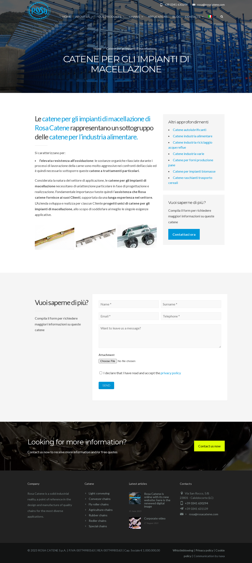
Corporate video (155, 518)
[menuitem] (210, 16)
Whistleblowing (183, 550)
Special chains (98, 526)
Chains (136, 16)
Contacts (194, 16)
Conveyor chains (100, 499)
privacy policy (171, 373)
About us (84, 16)
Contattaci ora (184, 234)
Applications (158, 16)
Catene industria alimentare (192, 136)
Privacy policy (204, 550)
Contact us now (209, 446)
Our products (111, 16)
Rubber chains (98, 515)
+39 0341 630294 (196, 503)
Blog (176, 16)
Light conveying (99, 493)
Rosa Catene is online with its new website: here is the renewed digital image (157, 500)
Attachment (107, 355)
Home (66, 16)
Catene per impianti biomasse (194, 171)
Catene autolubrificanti (189, 130)
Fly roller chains (99, 504)
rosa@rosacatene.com (203, 514)
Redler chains (97, 520)
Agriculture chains (101, 509)
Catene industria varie (188, 154)
